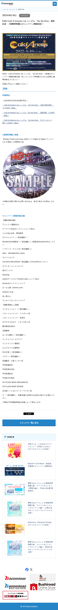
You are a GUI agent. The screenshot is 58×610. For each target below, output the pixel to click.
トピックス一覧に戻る (29, 423)
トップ (4, 9)
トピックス (12, 9)
